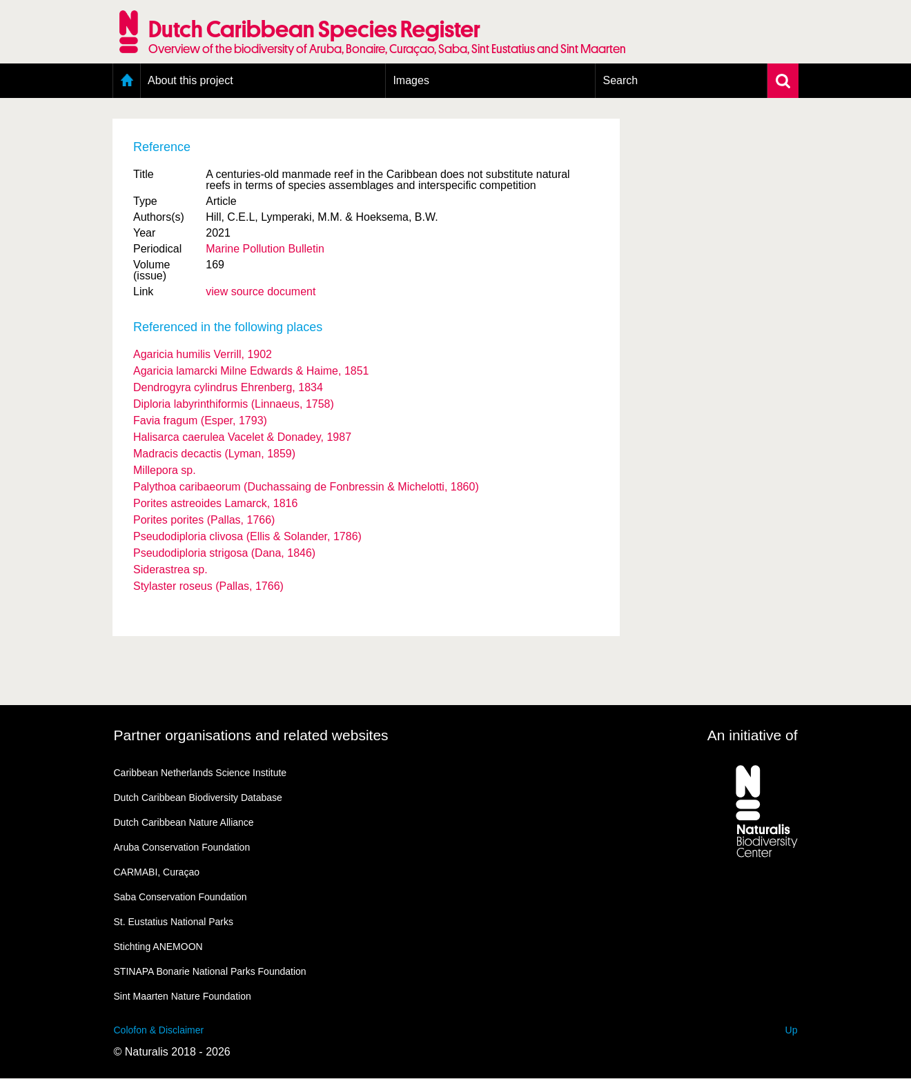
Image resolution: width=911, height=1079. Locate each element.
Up (791, 1030)
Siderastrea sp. (170, 569)
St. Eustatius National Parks (174, 921)
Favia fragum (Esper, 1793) (200, 420)
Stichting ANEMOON (158, 946)
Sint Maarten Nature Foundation (182, 996)
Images (411, 80)
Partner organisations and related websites (251, 735)
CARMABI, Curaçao (156, 872)
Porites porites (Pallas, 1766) (204, 520)
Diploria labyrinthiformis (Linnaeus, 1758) (233, 404)
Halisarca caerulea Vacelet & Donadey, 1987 (242, 437)
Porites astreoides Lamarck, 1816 (215, 503)
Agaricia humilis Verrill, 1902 (202, 354)
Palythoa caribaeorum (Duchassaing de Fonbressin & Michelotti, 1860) (306, 487)
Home (126, 80)
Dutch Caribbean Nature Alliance (184, 822)
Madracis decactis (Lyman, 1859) (214, 453)
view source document (260, 291)
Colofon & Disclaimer (159, 1030)
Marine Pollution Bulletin (265, 249)
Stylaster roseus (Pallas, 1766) (208, 586)
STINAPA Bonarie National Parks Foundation (210, 971)
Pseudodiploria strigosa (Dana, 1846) (224, 553)
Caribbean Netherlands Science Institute (200, 772)
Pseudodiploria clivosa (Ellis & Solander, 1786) (247, 536)
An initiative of (752, 735)
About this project (190, 80)
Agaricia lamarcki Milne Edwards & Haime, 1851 (251, 371)
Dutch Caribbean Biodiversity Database (198, 797)
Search (620, 80)
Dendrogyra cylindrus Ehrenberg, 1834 (228, 387)
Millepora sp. (164, 470)
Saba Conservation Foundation (180, 896)
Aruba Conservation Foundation (182, 847)
